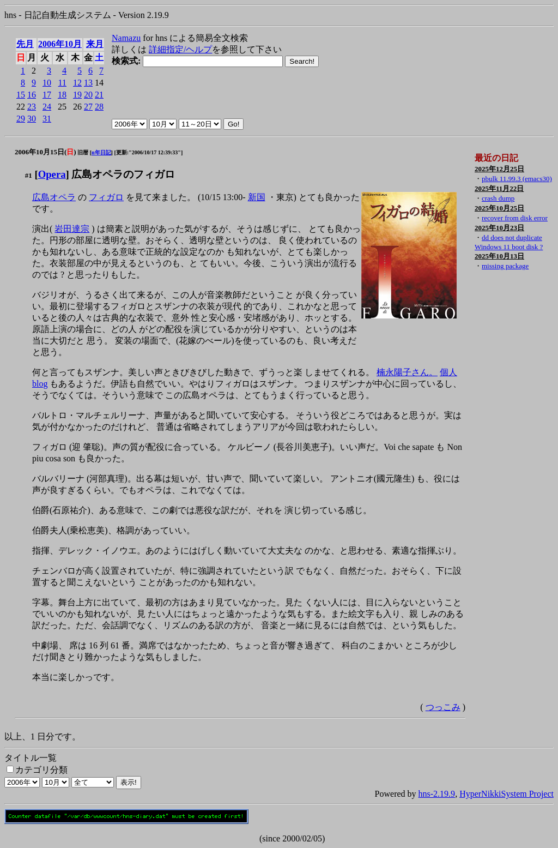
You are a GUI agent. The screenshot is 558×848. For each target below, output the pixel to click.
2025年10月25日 (499, 208)
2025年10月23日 (499, 228)
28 (99, 106)
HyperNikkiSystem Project (506, 793)
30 (31, 118)
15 (20, 94)
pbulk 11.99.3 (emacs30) (517, 179)
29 (20, 118)
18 (62, 94)
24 (47, 106)
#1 (28, 175)
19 (77, 94)
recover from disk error (515, 218)
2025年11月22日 (499, 188)
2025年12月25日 (499, 169)
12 (77, 82)
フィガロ (106, 197)
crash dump (498, 198)
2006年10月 (60, 44)
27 (88, 106)
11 (62, 82)
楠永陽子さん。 (407, 372)
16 (31, 94)
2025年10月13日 (499, 256)
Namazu (126, 38)
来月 (95, 44)
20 (88, 94)
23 (31, 106)
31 (47, 118)
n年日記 (101, 152)
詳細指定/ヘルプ (180, 49)
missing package (505, 266)
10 (47, 82)
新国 (256, 197)
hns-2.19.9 (437, 793)
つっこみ (443, 707)
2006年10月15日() (45, 152)
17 (47, 94)
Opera (52, 174)
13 (88, 82)
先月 (25, 44)
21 (99, 94)
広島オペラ (54, 197)
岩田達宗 (71, 228)
